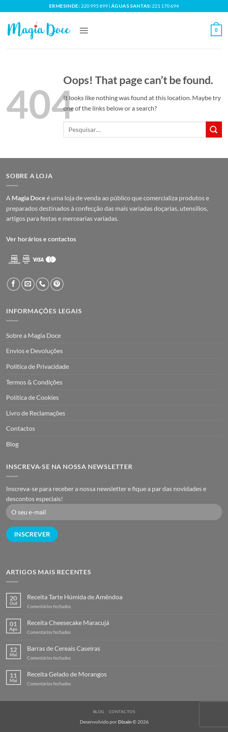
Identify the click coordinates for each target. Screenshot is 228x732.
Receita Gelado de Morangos (67, 674)
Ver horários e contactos (41, 239)
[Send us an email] (28, 284)
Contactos (20, 428)
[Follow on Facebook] (13, 284)
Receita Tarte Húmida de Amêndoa (74, 596)
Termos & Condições (34, 382)
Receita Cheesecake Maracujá (68, 622)
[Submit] (214, 129)
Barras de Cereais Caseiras (63, 648)
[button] (84, 30)
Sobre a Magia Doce (33, 335)
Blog (12, 444)
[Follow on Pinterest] (57, 284)
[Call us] (42, 284)
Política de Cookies (32, 397)
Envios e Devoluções (34, 350)
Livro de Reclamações (35, 413)
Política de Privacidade (37, 366)
